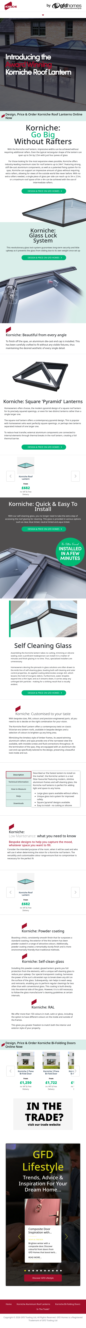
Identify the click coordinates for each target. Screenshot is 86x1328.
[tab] (25, 1270)
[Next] (66, 1236)
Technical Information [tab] (19, 782)
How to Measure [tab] (18, 789)
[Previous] (19, 1236)
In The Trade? (43, 1309)
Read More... (35, 1257)
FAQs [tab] (18, 796)
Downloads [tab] (19, 803)
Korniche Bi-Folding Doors (67, 1304)
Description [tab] (18, 774)
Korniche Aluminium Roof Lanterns (33, 1304)
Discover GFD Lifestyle (43, 1278)
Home (9, 1304)
